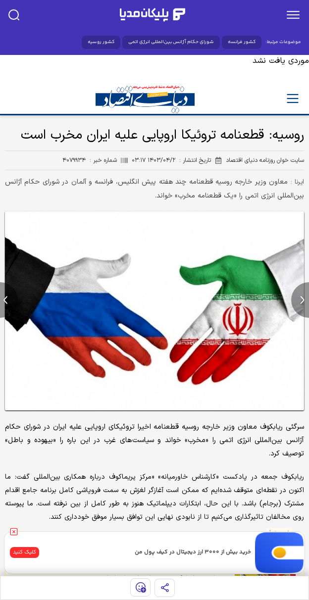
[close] (14, 532)
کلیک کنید (24, 552)
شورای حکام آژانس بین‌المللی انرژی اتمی (171, 42)
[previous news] (9, 300)
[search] (14, 15)
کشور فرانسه (242, 42)
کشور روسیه (101, 42)
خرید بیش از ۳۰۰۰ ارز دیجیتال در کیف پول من (193, 552)
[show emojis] (140, 587)
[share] (164, 588)
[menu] (293, 15)
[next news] (300, 300)
